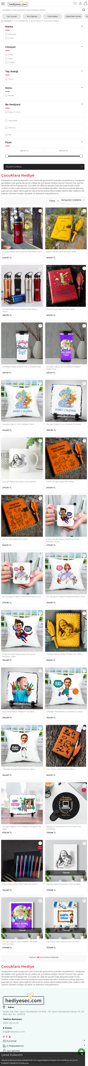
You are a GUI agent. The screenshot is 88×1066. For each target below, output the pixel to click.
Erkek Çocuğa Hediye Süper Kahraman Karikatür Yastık (18, 655)
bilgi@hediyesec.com (14, 1031)
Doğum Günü (12, 112)
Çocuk (9, 79)
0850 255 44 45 (10, 1023)
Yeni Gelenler (32, 16)
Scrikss (9, 38)
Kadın (9, 58)
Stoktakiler (11, 120)
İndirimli (10, 128)
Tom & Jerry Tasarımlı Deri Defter (60, 769)
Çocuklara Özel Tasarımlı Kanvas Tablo (62, 941)
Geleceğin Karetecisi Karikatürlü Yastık (18, 769)
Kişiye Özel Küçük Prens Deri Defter (61, 252)
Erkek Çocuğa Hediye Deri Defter (60, 481)
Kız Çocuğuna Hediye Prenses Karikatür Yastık (65, 596)
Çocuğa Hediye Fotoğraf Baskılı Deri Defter (64, 654)
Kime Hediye (53, 16)
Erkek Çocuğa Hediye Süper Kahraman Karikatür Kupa (62, 540)
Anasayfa (6, 21)
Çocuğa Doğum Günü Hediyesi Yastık (18, 424)
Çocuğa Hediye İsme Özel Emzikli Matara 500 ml (21, 253)
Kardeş (9, 95)
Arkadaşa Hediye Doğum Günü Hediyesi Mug (21, 366)
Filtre (54, 201)
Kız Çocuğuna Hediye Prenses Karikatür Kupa (21, 596)
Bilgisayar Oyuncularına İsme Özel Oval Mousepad (63, 827)
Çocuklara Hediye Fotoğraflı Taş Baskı (18, 711)
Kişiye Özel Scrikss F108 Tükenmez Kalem (20, 884)
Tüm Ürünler (11, 16)
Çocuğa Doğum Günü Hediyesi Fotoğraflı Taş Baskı (21, 827)
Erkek (9, 54)
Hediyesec (10, 34)
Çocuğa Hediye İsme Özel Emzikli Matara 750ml (20, 310)
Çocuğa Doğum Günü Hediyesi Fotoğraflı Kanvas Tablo (20, 942)
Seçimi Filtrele (44, 167)
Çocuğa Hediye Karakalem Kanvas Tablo (63, 884)
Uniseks (10, 62)
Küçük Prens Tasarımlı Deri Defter (60, 309)
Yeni (8, 135)
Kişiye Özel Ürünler (73, 16)
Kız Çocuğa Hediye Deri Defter (15, 539)
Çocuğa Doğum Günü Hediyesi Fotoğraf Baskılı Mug (63, 367)
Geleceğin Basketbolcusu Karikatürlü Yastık (64, 711)
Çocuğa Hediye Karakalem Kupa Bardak (19, 481)
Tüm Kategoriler (21, 21)
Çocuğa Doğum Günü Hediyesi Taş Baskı (63, 424)
